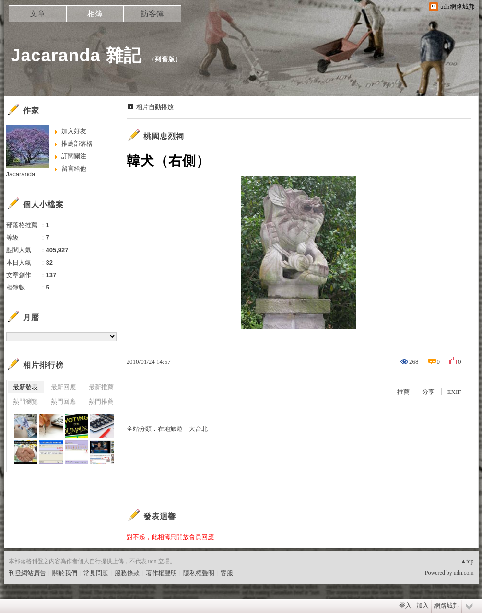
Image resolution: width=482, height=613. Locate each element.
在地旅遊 (170, 428)
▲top (466, 561)
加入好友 (73, 131)
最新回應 (63, 387)
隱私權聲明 (198, 573)
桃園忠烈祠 (163, 136)
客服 (227, 573)
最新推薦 (101, 387)
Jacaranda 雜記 (76, 55)
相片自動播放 (155, 107)
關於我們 (64, 573)
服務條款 (127, 573)
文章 (37, 14)
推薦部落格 (77, 143)
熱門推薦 (101, 401)
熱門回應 (63, 401)
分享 (428, 391)
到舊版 (165, 59)
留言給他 (73, 168)
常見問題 (95, 573)
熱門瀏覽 (25, 401)
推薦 (403, 391)
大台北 (198, 428)
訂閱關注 (73, 156)
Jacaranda (20, 174)
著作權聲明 (161, 573)
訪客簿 (152, 14)
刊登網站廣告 (27, 573)
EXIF (454, 391)
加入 (422, 605)
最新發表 (25, 387)
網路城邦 (446, 605)
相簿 (95, 14)
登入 (405, 605)
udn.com (464, 572)
